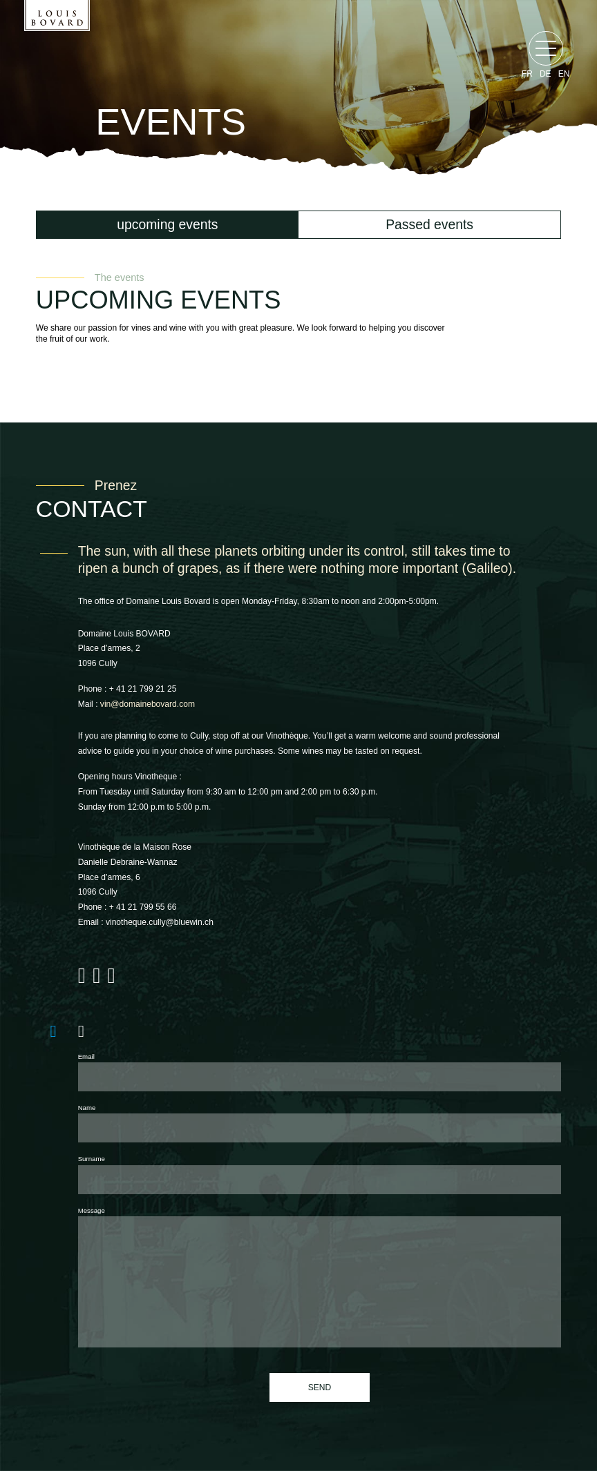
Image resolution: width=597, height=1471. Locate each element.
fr (527, 74)
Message (91, 1210)
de (545, 74)
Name (87, 1107)
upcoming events (167, 224)
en (564, 74)
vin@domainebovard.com (147, 704)
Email (86, 1056)
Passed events (429, 224)
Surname (91, 1158)
